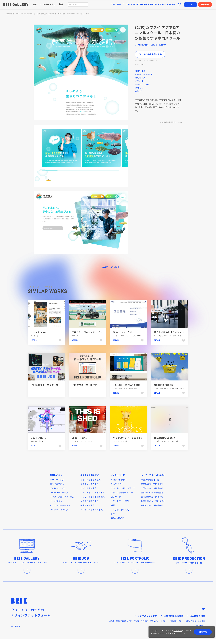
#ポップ (138, 91)
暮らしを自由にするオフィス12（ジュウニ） (177, 332)
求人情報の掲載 (195, 615)
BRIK (15, 626)
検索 (35, 4)
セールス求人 (56, 501)
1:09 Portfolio (38, 437)
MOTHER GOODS (163, 385)
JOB (127, 4)
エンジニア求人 (57, 484)
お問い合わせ (191, 621)
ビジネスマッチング (145, 615)
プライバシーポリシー (159, 621)
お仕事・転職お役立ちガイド (120, 621)
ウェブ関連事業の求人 (90, 479)
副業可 (114, 505)
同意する (203, 632)
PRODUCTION (158, 4)
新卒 (113, 513)
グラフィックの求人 (89, 484)
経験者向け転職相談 (171, 615)
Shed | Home (79, 437)
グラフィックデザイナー (122, 492)
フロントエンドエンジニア (123, 488)
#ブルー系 (139, 81)
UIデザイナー (117, 496)
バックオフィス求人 (59, 509)
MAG (172, 4)
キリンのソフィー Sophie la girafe (132, 437)
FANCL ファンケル (122, 332)
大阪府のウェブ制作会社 (152, 488)
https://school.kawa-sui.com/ (152, 45)
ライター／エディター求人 (62, 496)
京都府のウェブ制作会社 (152, 505)
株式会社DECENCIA (164, 437)
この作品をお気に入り (150, 54)
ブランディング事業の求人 (92, 492)
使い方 (136, 621)
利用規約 (144, 621)
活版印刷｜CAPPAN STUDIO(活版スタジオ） (136, 385)
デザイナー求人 (57, 479)
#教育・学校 (140, 71)
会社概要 (201, 621)
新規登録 (205, 4)
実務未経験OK (117, 518)
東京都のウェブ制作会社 (152, 484)
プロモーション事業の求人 (92, 496)
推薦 (61, 4)
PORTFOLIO (140, 4)
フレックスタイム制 (120, 509)
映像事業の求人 (87, 505)
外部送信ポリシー (176, 621)
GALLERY (116, 4)
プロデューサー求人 (59, 492)
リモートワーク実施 (120, 501)
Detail (33, 340)
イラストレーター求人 (60, 505)
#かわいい (139, 87)
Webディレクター (119, 479)
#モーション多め (142, 84)
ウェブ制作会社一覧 (150, 479)
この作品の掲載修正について (171, 122)
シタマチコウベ (38, 332)
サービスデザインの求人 (91, 509)
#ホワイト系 (140, 77)
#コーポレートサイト (144, 74)
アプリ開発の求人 (88, 488)
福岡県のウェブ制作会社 (152, 496)
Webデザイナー (118, 484)
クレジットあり (48, 4)
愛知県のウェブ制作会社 (152, 492)
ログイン (191, 4)
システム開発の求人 (89, 501)
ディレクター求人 (58, 488)
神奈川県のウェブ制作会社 (153, 501)
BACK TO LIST (110, 266)
